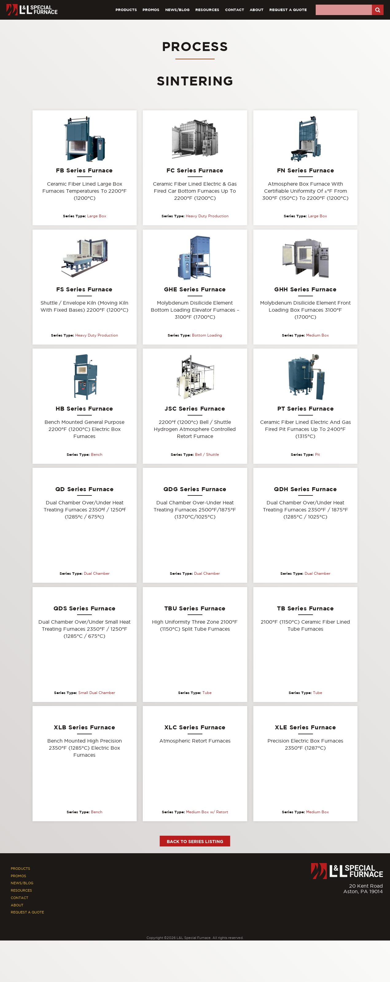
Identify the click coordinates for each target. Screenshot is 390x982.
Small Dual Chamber (96, 693)
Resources (207, 9)
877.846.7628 (366, 897)
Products (126, 9)
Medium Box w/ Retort (207, 812)
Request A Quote (288, 9)
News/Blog (177, 9)
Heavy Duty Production (207, 216)
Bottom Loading (207, 335)
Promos (150, 9)
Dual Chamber (97, 574)
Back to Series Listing (195, 841)
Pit (317, 454)
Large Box (96, 216)
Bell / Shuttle (207, 454)
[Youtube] (379, 908)
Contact (234, 9)
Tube (207, 693)
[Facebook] (368, 908)
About (256, 9)
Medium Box (317, 335)
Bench (96, 454)
